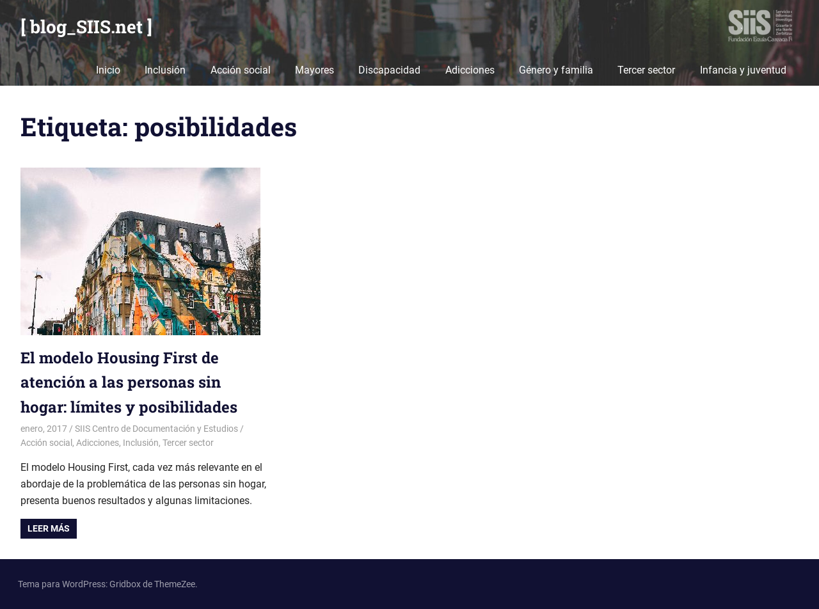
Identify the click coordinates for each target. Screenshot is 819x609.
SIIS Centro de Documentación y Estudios (156, 428)
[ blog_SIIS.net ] (86, 26)
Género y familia (556, 70)
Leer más (49, 528)
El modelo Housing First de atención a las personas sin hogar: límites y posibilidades (128, 382)
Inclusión (165, 70)
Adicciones (470, 70)
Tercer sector (646, 70)
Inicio (108, 70)
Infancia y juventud (743, 70)
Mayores (314, 70)
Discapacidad (389, 70)
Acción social (241, 70)
